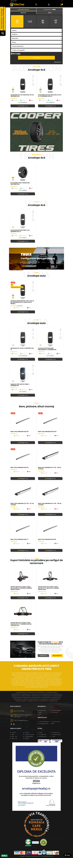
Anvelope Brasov (35, 694)
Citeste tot (43, 655)
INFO (29, 435)
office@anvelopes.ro (22, 720)
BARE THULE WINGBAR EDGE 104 (47, 431)
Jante (53, 736)
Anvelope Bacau (40, 692)
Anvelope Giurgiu (16, 697)
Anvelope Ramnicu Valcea (20, 699)
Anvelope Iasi (26, 697)
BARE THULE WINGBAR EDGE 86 (47, 539)
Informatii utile (42, 710)
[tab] (23, 12)
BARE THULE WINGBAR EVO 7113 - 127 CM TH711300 (22, 504)
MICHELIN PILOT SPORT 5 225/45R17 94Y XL (22, 348)
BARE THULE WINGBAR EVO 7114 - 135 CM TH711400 (49, 504)
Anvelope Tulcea (43, 701)
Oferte (40, 732)
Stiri (40, 714)
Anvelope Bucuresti (46, 694)
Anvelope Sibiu (44, 699)
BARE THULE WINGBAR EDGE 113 (19, 467)
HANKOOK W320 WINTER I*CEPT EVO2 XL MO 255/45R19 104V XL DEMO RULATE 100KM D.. (22, 302)
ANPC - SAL (14, 736)
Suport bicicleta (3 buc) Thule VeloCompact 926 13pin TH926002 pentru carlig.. (21, 588)
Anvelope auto (42, 734)
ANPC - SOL (14, 738)
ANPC (13, 734)
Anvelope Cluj (14, 696)
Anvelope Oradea (35, 697)
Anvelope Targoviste (21, 701)
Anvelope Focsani (47, 696)
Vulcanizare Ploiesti (44, 721)
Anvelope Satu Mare (33, 699)
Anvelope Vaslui (53, 701)
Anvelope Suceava (54, 699)
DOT (31, 100)
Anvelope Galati (57, 696)
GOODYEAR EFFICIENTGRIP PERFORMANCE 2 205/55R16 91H (47, 348)
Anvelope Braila (25, 694)
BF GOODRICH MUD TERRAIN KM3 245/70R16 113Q (20, 183)
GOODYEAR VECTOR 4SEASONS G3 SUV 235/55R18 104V (22, 95)
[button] (36, 4)
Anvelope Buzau (57, 694)
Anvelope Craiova (36, 696)
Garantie (27, 732)
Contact (14, 732)
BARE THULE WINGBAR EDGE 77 (19, 539)
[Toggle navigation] (62, 1)
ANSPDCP (27, 738)
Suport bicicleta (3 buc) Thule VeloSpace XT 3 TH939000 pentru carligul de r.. (21, 624)
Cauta (36, 58)
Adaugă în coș (22, 106)
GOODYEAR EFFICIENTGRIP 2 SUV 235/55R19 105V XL (20, 230)
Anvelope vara (42, 736)
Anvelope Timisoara (33, 701)
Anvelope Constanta (25, 696)
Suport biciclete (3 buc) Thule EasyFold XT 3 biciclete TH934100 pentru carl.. (48, 588)
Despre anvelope (56, 710)
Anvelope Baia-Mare (51, 692)
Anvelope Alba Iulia (20, 692)
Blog (40, 712)
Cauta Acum (26, 263)
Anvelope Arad (31, 692)
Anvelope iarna (56, 732)
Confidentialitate (29, 736)
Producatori (55, 712)
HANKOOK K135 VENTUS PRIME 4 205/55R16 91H (20, 384)
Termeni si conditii (29, 734)
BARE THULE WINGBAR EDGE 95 (19, 431)
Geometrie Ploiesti (43, 723)
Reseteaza (57, 62)
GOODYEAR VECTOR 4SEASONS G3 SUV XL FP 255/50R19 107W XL (49, 95)
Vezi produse (57, 655)
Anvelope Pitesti (46, 697)
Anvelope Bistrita (16, 694)
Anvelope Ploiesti (55, 697)
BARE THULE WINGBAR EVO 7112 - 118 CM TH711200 (49, 468)
